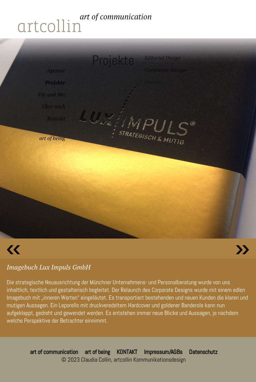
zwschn (152, 81)
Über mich (53, 106)
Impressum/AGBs (163, 352)
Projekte (55, 82)
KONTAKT (127, 352)
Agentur (56, 70)
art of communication (54, 352)
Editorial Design (162, 57)
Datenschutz (203, 352)
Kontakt (56, 118)
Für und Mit (51, 94)
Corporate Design (165, 69)
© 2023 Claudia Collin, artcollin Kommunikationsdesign (123, 359)
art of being (52, 138)
